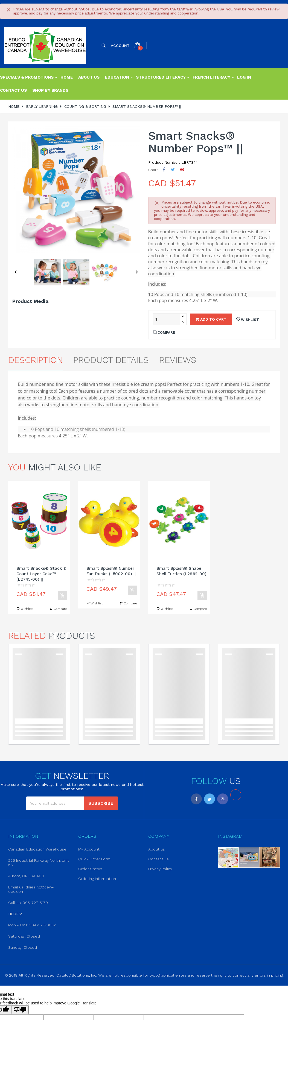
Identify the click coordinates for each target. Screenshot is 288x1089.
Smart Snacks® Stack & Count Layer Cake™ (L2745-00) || (41, 574)
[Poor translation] (20, 1009)
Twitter (209, 799)
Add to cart (211, 319)
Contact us (158, 859)
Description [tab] (35, 360)
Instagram (222, 799)
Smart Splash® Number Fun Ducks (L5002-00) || (111, 571)
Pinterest (182, 169)
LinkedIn (236, 795)
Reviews (177, 360)
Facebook (196, 799)
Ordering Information (97, 878)
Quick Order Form (94, 859)
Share (164, 169)
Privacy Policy (160, 869)
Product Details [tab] (111, 360)
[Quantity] (166, 319)
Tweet (173, 169)
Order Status (90, 869)
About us (156, 849)
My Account (89, 849)
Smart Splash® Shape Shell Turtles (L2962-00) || (181, 574)
